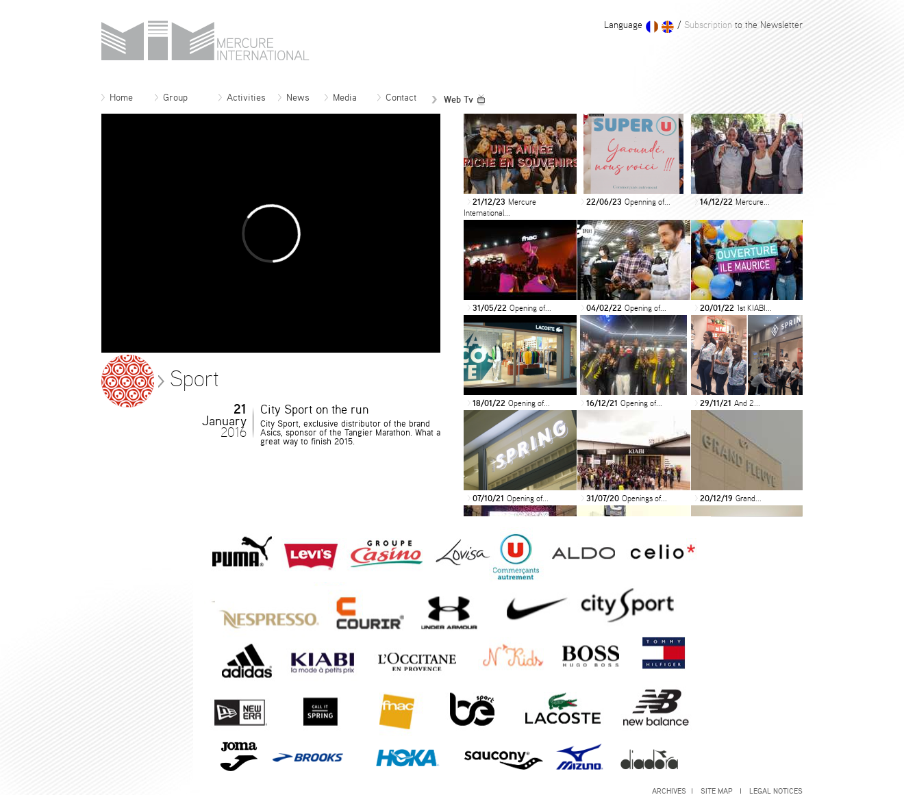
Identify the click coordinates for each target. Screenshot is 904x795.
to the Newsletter (742, 25)
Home (117, 98)
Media (341, 98)
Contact (396, 98)
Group (171, 98)
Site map (721, 791)
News (294, 98)
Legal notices (776, 791)
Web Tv (458, 100)
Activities (242, 98)
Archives (672, 791)
